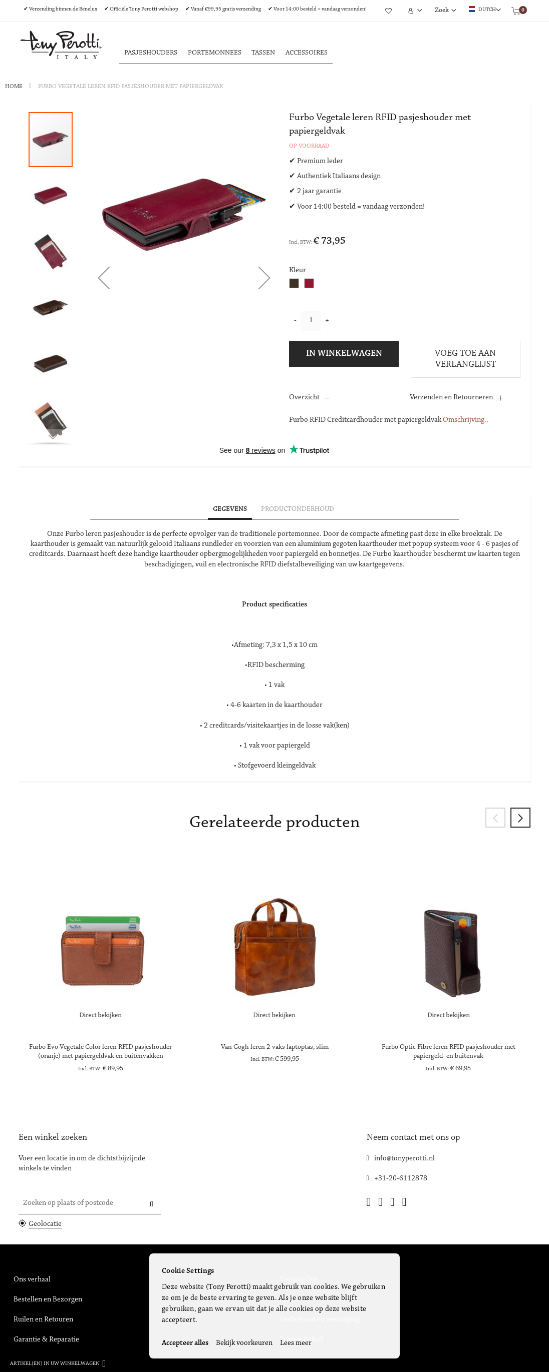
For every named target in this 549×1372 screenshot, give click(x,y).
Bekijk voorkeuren (244, 1343)
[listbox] (304, 284)
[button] (104, 277)
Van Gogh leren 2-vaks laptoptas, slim (275, 1047)
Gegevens (230, 509)
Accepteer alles (185, 1343)
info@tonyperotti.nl (404, 1158)
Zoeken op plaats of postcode (68, 1203)
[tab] (230, 510)
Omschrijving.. (465, 420)
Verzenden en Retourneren (451, 397)
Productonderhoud (297, 509)
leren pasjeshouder (115, 534)
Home (14, 87)
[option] (294, 283)
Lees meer (296, 1343)
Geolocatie (45, 1224)
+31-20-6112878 (400, 1178)
